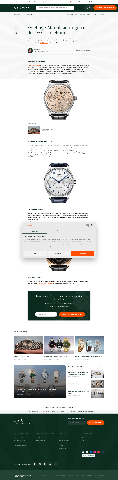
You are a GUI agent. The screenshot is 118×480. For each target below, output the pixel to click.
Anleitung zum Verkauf (43, 438)
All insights (101, 366)
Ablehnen (35, 253)
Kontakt (102, 15)
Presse (61, 446)
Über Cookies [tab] (84, 230)
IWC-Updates (44, 43)
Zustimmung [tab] (34, 231)
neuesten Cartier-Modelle (44, 283)
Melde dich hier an (95, 422)
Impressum (62, 448)
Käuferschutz (17, 443)
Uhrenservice (86, 438)
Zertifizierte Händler (20, 440)
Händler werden (41, 440)
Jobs (60, 443)
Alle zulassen (82, 253)
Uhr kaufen (18, 15)
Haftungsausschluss (87, 475)
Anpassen (59, 253)
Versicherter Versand (20, 446)
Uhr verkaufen (29, 15)
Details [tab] (59, 230)
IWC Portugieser (35, 65)
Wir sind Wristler (85, 15)
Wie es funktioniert (71, 15)
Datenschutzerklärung (60, 475)
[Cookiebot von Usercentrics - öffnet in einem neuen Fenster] (87, 225)
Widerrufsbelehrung (74, 475)
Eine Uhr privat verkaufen (43, 443)
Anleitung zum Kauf (19, 438)
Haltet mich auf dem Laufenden (72, 314)
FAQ (83, 440)
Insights (95, 15)
